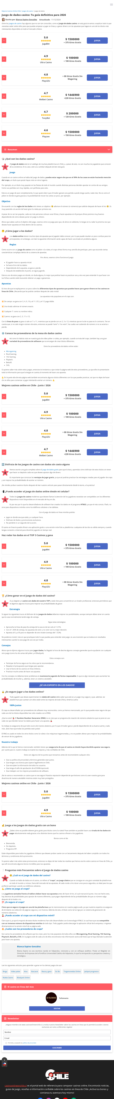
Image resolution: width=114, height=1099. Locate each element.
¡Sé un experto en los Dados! (57, 685)
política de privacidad (29, 1043)
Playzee (46, 136)
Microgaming (11, 351)
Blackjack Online (23, 977)
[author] (3, 19)
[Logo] (57, 4)
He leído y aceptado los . (22, 1043)
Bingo (5, 971)
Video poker (15, 971)
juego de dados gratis (50, 469)
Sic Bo (57, 971)
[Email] (57, 1038)
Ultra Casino (46, 62)
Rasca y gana (46, 971)
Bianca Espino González (29, 946)
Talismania (63, 998)
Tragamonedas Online (72, 971)
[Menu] (112, 5)
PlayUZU (46, 80)
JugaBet (46, 43)
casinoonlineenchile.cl (16, 1085)
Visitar (57, 1008)
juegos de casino (15, 23)
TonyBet (46, 118)
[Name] (57, 1032)
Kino (25, 971)
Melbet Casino (46, 99)
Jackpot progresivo (91, 971)
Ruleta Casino (8, 977)
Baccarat (34, 971)
